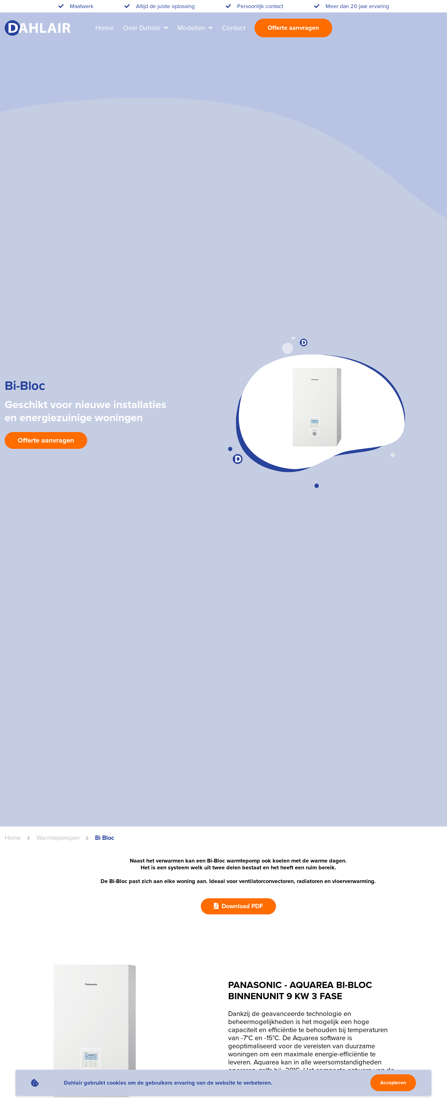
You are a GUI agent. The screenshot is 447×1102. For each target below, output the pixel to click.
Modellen (192, 28)
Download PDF (242, 906)
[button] (316, 486)
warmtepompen (57, 838)
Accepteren (393, 1083)
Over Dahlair (142, 28)
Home (104, 28)
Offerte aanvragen (293, 28)
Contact (233, 28)
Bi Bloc (104, 838)
